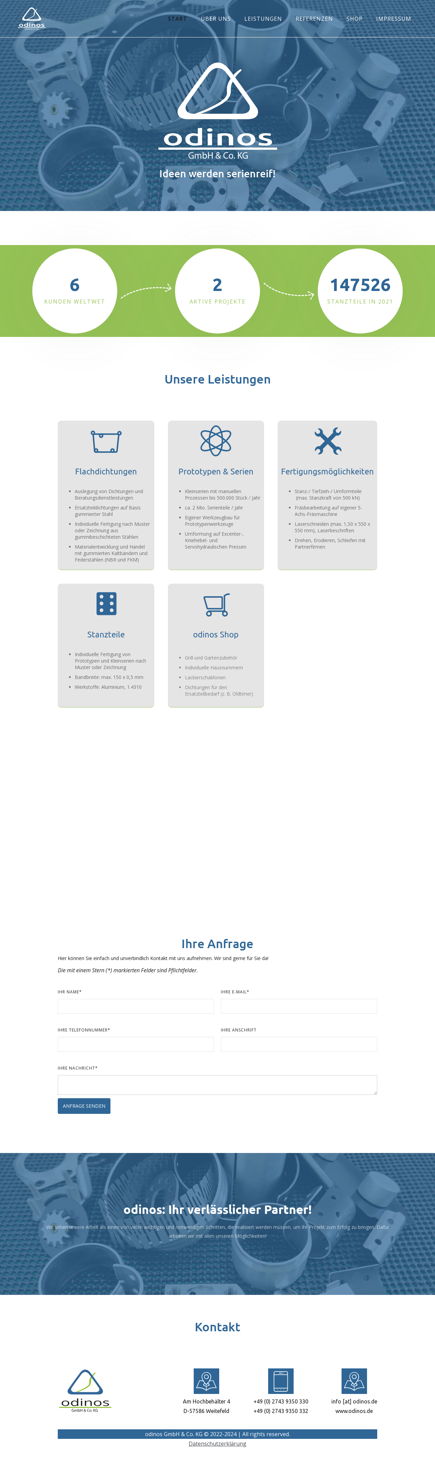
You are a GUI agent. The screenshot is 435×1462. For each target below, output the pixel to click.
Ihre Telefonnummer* (84, 1030)
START (177, 18)
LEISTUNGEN (263, 18)
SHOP (355, 18)
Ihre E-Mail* (235, 992)
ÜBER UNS (216, 18)
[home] (31, 18)
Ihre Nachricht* (78, 1068)
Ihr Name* (70, 992)
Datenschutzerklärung (217, 1443)
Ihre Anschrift (239, 1030)
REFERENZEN (314, 18)
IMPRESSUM (393, 18)
